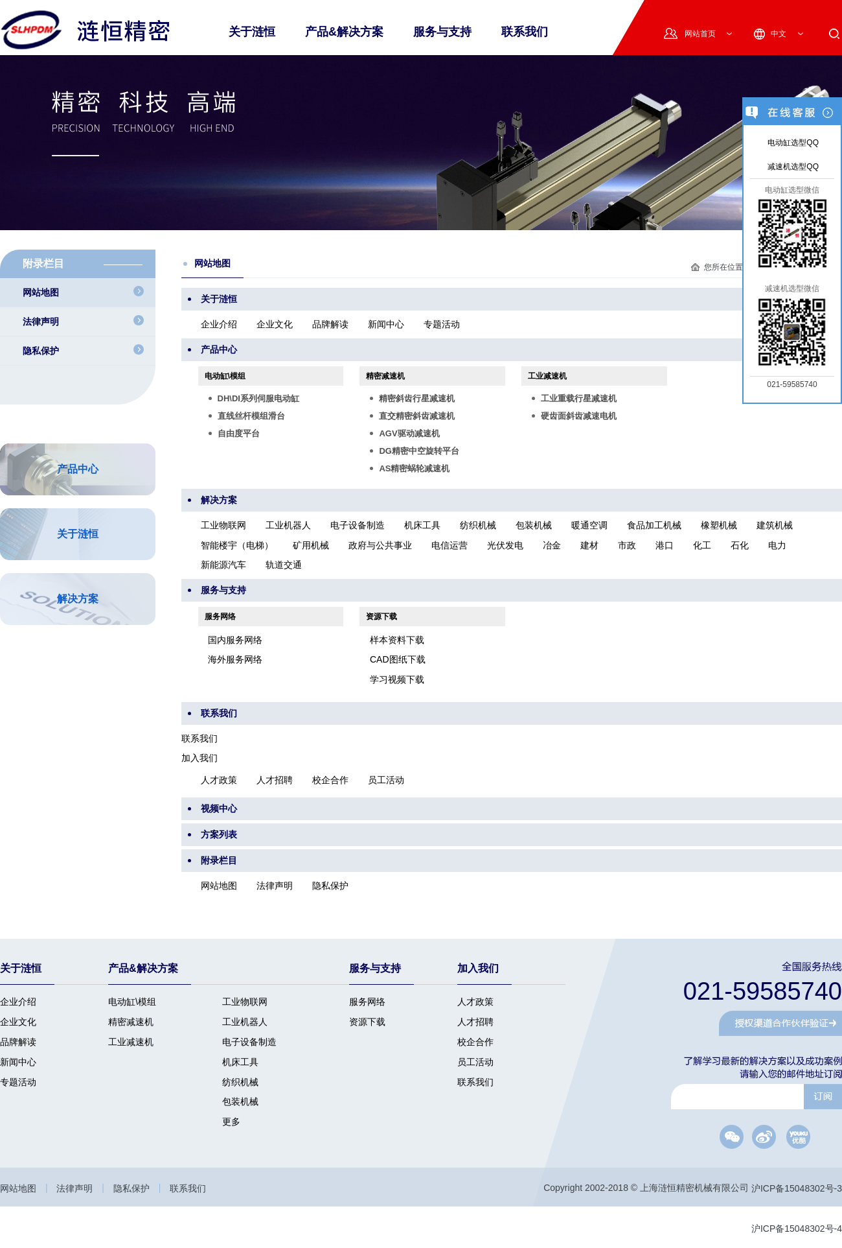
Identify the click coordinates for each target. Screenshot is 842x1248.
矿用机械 (311, 545)
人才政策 (219, 780)
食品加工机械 (654, 526)
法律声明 (274, 885)
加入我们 (199, 758)
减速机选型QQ (792, 166)
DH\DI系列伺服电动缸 (258, 398)
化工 (702, 545)
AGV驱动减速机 (409, 433)
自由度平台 (239, 433)
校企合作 (330, 780)
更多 (231, 1121)
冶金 (552, 545)
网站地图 (219, 885)
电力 (777, 545)
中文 (778, 33)
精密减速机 (385, 376)
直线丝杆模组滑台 (251, 416)
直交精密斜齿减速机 (417, 416)
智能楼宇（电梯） (237, 545)
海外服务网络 (235, 660)
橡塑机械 (719, 526)
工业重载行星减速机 (579, 398)
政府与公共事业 (380, 545)
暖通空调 (589, 526)
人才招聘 (274, 780)
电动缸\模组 (225, 376)
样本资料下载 (397, 640)
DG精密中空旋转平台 (419, 451)
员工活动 (386, 780)
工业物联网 (223, 526)
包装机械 (534, 526)
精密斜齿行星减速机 (417, 398)
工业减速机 (547, 376)
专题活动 (442, 324)
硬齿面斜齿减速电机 (579, 416)
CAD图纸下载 (398, 660)
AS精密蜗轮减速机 (414, 468)
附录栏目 (219, 860)
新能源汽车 (223, 564)
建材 (589, 545)
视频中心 (219, 808)
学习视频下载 (397, 679)
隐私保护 (330, 885)
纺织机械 (478, 526)
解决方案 (219, 500)
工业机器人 (288, 526)
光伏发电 (505, 545)
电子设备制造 (357, 526)
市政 (627, 545)
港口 (664, 545)
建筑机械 (775, 526)
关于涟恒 (219, 299)
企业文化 (274, 324)
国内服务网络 (235, 640)
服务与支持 (442, 31)
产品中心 (219, 349)
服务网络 (220, 616)
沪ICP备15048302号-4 (796, 1228)
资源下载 (381, 616)
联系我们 (524, 31)
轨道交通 (284, 564)
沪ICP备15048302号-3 (796, 1189)
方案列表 (219, 834)
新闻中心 (386, 324)
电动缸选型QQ (792, 142)
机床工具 (422, 526)
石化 (740, 545)
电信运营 (449, 545)
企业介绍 (219, 324)
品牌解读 (330, 324)
